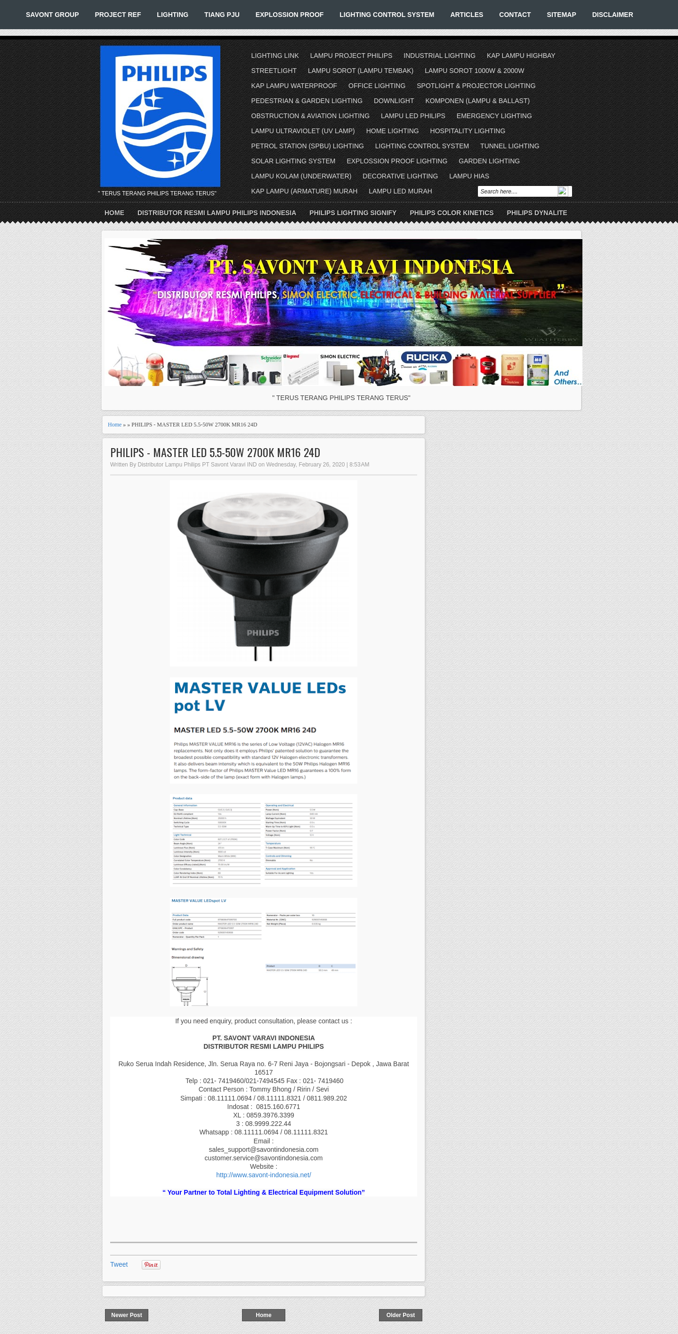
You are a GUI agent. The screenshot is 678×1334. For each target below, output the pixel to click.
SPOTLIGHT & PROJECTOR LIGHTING (476, 85)
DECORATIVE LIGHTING (400, 176)
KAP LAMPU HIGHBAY (521, 55)
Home (114, 213)
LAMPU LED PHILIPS (413, 116)
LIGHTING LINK (275, 55)
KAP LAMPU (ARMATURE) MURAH (304, 191)
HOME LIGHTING (392, 131)
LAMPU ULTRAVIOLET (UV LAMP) (303, 131)
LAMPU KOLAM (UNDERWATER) (301, 176)
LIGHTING (172, 14)
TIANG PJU (222, 14)
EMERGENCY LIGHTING (494, 116)
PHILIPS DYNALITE (537, 213)
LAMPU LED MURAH (400, 191)
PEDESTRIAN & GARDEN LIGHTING (307, 100)
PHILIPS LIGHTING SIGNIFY (352, 213)
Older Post (401, 1315)
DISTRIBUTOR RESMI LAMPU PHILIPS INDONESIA (216, 213)
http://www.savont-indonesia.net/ (263, 1175)
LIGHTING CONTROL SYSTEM (386, 14)
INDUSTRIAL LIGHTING (440, 55)
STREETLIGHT (274, 70)
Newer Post (126, 1315)
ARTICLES (466, 14)
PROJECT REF (118, 14)
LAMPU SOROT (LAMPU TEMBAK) (360, 70)
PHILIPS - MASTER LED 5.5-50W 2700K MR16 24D (215, 452)
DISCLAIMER (612, 14)
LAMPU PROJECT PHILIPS (351, 55)
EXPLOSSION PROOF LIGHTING (397, 161)
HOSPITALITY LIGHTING (468, 131)
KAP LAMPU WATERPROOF (294, 85)
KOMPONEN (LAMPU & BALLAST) (477, 100)
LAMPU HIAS (469, 176)
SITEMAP (561, 14)
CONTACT (515, 14)
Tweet (119, 1264)
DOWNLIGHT (394, 100)
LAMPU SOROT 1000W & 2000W (474, 70)
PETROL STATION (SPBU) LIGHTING (307, 146)
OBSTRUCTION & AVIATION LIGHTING (310, 116)
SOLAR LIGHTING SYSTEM (293, 161)
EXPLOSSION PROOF (290, 14)
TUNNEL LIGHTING (510, 146)
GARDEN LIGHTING (489, 161)
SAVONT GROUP (52, 14)
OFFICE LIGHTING (376, 85)
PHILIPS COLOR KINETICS (451, 213)
